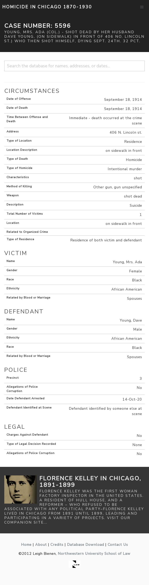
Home (26, 544)
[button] (142, 7)
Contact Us (118, 544)
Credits (56, 544)
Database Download (85, 544)
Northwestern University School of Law (94, 553)
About (41, 544)
